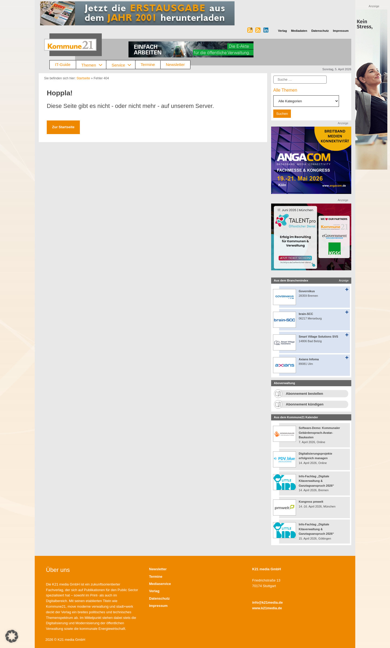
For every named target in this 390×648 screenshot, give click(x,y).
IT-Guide (63, 64)
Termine (148, 64)
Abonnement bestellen (304, 394)
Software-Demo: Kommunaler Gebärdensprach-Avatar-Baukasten (319, 432)
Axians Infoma (309, 359)
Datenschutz (159, 598)
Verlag (154, 591)
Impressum (158, 606)
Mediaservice (160, 584)
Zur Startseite (63, 127)
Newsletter (175, 64)
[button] (12, 636)
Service (123, 64)
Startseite (83, 78)
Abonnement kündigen (304, 404)
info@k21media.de (267, 602)
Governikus (307, 291)
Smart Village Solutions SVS (318, 336)
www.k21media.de (267, 608)
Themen (93, 64)
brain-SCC (306, 313)
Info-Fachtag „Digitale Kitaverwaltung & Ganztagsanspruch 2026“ (316, 481)
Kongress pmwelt (311, 501)
